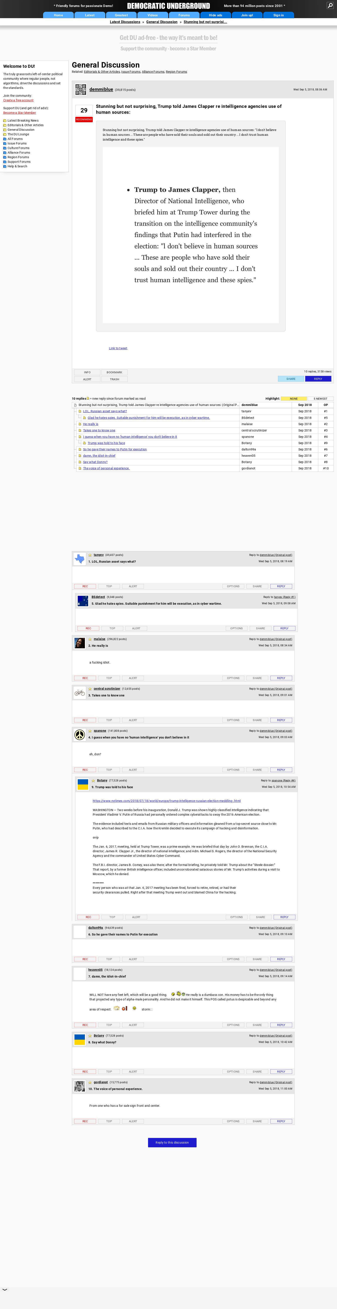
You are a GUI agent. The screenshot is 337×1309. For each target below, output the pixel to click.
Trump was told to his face (106, 443)
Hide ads (215, 15)
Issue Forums (17, 143)
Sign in (278, 15)
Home (58, 15)
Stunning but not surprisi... (205, 22)
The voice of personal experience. (106, 468)
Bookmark (114, 372)
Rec (85, 586)
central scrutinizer (107, 688)
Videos (153, 15)
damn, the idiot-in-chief (99, 455)
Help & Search (17, 166)
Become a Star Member (19, 112)
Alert (87, 379)
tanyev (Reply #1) (284, 597)
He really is (90, 424)
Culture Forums (18, 148)
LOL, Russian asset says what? (105, 411)
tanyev (99, 555)
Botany (102, 780)
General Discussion (161, 22)
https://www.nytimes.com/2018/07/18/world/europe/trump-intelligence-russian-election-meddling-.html (167, 801)
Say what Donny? (95, 462)
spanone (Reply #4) (283, 780)
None (294, 398)
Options (233, 586)
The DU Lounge (18, 134)
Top (109, 586)
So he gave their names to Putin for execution (115, 449)
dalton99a (95, 927)
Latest (90, 15)
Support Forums (19, 161)
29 (84, 110)
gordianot (101, 1082)
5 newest (320, 398)
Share (291, 378)
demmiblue (101, 89)
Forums (184, 15)
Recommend (84, 119)
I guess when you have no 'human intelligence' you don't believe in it (130, 436)
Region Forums (18, 157)
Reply (318, 378)
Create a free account (18, 100)
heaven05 (95, 969)
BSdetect (98, 597)
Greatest (121, 15)
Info (87, 372)
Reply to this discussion (172, 1142)
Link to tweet (118, 348)
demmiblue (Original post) (276, 555)
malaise (99, 639)
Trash (114, 379)
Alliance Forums (19, 152)
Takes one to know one (99, 430)
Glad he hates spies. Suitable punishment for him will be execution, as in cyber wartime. (149, 417)
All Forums (15, 139)
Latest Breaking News (23, 120)
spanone (100, 730)
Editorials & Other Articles (26, 125)
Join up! (247, 15)
